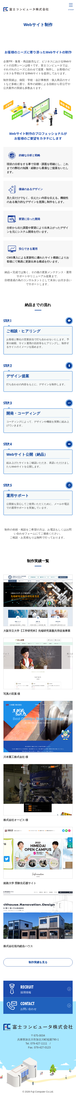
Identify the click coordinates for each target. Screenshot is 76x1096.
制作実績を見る (38, 962)
